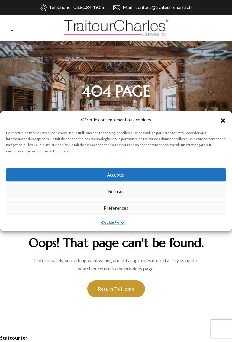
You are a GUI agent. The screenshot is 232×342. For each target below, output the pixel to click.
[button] (223, 120)
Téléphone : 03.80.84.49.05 (72, 7)
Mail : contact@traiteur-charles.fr (152, 7)
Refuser (116, 191)
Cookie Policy (113, 222)
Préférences (116, 208)
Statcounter (13, 337)
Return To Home (116, 289)
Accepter (116, 174)
